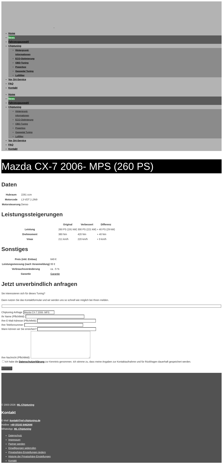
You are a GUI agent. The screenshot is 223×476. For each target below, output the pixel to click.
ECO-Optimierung (24, 58)
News (11, 37)
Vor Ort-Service (17, 79)
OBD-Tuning (22, 62)
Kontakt (12, 87)
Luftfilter (20, 75)
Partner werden (16, 449)
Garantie (55, 273)
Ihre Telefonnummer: (12, 324)
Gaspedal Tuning (24, 71)
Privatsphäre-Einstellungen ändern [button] (27, 457)
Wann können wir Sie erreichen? (19, 329)
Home (11, 33)
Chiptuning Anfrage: (12, 312)
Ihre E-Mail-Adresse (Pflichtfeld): (19, 320)
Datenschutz (15, 440)
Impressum (14, 445)
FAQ (10, 83)
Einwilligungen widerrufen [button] (22, 453)
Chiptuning (14, 46)
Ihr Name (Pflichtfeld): (13, 316)
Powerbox (20, 67)
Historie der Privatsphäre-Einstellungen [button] (29, 461)
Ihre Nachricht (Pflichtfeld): (16, 362)
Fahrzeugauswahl (18, 41)
